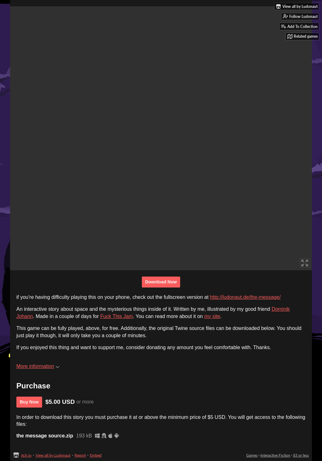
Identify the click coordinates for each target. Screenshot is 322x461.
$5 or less (301, 455)
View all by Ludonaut (53, 455)
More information (37, 366)
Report (80, 455)
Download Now (161, 281)
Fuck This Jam (116, 316)
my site (212, 316)
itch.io (26, 455)
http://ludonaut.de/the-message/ (245, 297)
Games (252, 455)
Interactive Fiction (275, 455)
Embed (96, 455)
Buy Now (29, 401)
